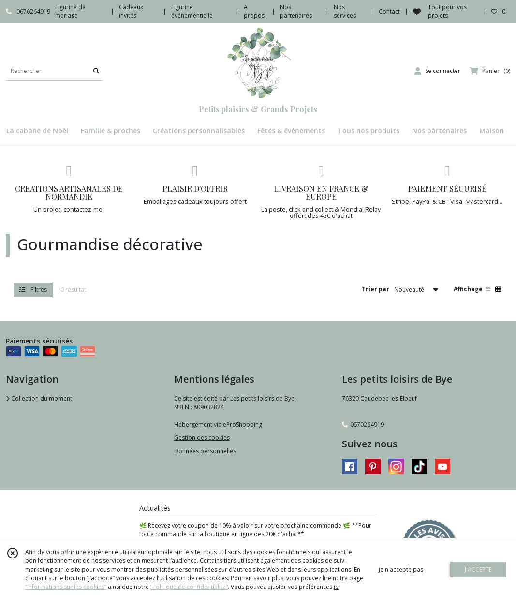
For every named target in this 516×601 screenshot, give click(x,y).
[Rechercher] (96, 70)
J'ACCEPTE (478, 569)
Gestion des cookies (202, 437)
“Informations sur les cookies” (65, 587)
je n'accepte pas (401, 569)
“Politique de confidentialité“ (189, 587)
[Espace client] (437, 71)
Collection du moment (39, 398)
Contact (389, 11)
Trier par (375, 289)
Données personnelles (205, 451)
